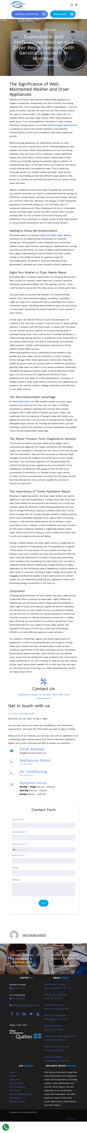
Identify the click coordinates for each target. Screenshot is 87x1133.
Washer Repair (50, 30)
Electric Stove (16, 1083)
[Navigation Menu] (76, 5)
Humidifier (15, 1098)
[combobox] (14, 849)
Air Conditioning (17, 1087)
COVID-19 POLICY (71, 1119)
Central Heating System (21, 1094)
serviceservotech (32, 65)
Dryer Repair (36, 30)
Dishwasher (15, 1079)
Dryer (12, 1072)
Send (43, 903)
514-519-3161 (26, 764)
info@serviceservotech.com (24, 1005)
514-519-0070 (26, 775)
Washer (13, 1076)
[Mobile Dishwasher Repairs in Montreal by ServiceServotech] (65, 959)
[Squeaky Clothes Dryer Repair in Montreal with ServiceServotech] (22, 959)
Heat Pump (15, 1090)
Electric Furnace (17, 1101)
